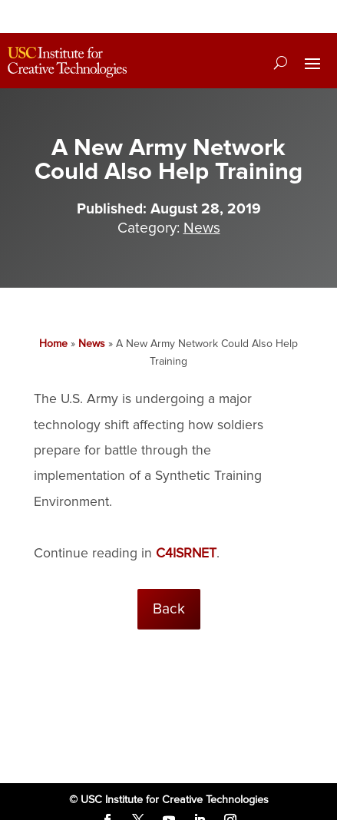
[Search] (280, 62)
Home (53, 343)
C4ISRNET (186, 553)
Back (169, 609)
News (201, 228)
